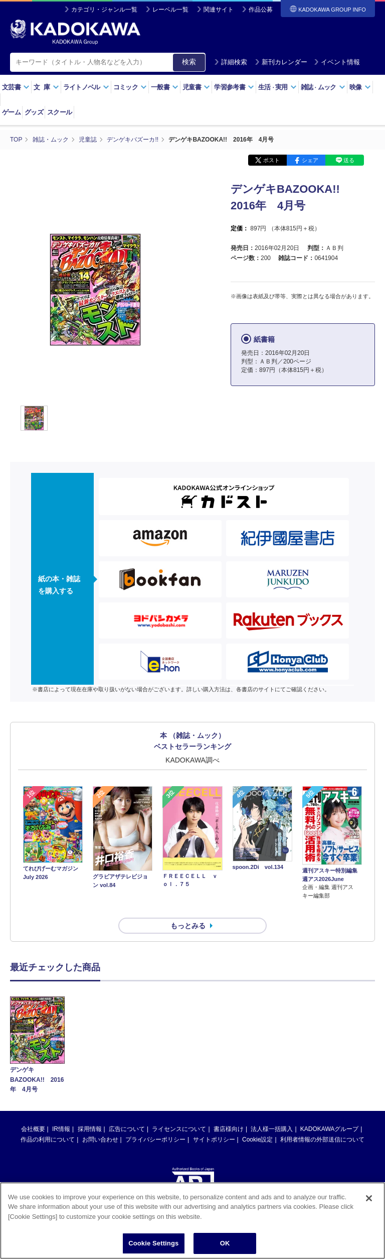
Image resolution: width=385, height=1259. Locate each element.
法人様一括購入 (272, 1110)
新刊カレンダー (281, 62)
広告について (127, 1110)
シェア (310, 160)
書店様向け (229, 1110)
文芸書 (16, 87)
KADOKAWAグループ (329, 1110)
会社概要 (33, 1110)
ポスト (271, 160)
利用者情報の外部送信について (322, 1120)
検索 (189, 62)
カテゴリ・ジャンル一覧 (104, 9)
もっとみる (188, 908)
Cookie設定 (257, 1120)
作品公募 (261, 9)
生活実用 (277, 87)
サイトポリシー (214, 1120)
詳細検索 (230, 62)
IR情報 (61, 1110)
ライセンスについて (179, 1110)
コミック (130, 87)
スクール (59, 112)
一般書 (164, 87)
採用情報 (90, 1110)
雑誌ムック (323, 87)
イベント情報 (337, 62)
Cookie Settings (153, 1243)
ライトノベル (86, 87)
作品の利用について (48, 1120)
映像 (360, 87)
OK (225, 1243)
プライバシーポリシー (155, 1120)
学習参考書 (234, 87)
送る (348, 160)
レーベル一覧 (170, 9)
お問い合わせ (100, 1120)
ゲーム (11, 112)
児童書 (196, 87)
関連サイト (219, 9)
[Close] (369, 1198)
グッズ (34, 112)
